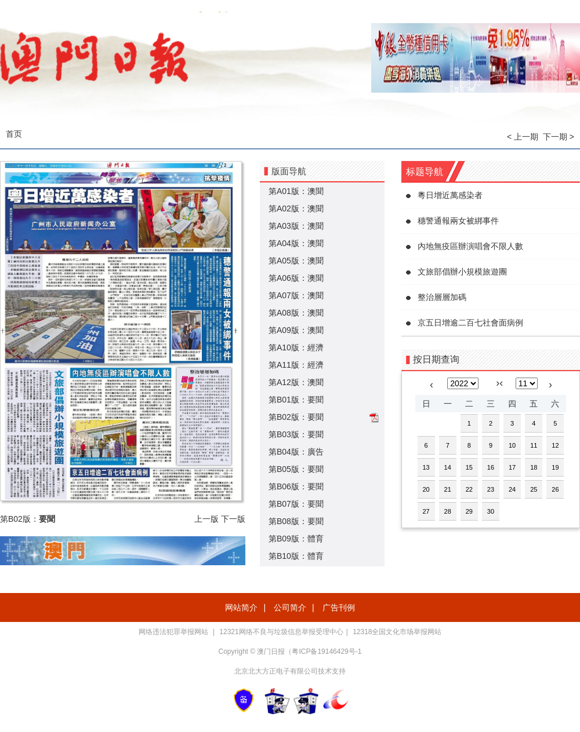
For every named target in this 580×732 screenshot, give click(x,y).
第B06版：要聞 (296, 486)
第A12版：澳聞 (296, 382)
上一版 (206, 519)
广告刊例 (338, 607)
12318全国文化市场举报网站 (397, 632)
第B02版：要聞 (296, 417)
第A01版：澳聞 (296, 191)
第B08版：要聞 (296, 521)
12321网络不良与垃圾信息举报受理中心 (281, 632)
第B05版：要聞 (296, 469)
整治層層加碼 (442, 297)
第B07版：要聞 (296, 503)
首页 (14, 133)
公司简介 (290, 607)
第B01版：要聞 (296, 399)
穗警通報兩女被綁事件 (458, 220)
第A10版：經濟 (296, 347)
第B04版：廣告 (296, 451)
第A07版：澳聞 (296, 295)
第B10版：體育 (296, 556)
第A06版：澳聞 (296, 278)
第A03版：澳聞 (296, 225)
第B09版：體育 (296, 538)
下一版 (233, 519)
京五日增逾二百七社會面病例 (470, 322)
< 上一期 (522, 136)
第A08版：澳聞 (296, 312)
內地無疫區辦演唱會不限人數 (470, 246)
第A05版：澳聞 (296, 260)
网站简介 (241, 607)
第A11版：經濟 (296, 364)
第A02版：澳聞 (296, 208)
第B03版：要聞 (296, 434)
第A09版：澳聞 (296, 330)
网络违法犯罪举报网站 (174, 632)
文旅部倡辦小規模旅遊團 (462, 271)
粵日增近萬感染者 (450, 195)
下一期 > (558, 136)
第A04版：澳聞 (296, 243)
